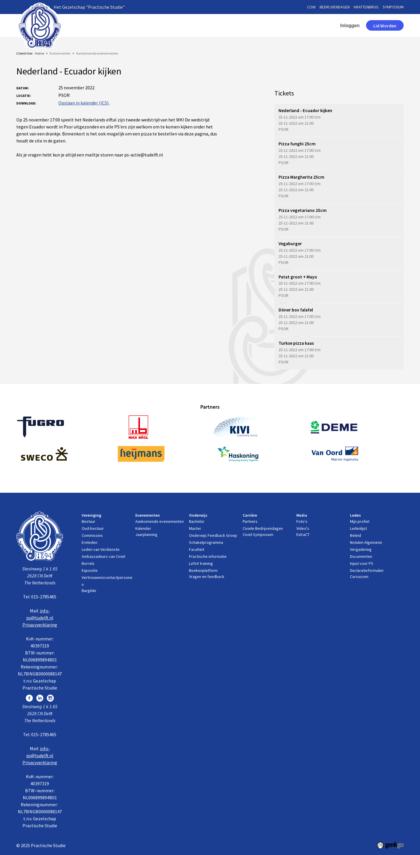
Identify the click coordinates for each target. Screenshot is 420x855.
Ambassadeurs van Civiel (103, 556)
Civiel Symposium (258, 534)
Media (264, 25)
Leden (291, 25)
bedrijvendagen (335, 7)
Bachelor (196, 521)
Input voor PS (361, 563)
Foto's (301, 521)
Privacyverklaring (39, 625)
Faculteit (196, 549)
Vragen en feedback (206, 576)
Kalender (143, 528)
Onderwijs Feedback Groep (213, 535)
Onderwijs (202, 25)
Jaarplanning (146, 534)
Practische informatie (208, 556)
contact (320, 25)
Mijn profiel (359, 521)
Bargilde (89, 590)
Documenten (361, 556)
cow (311, 7)
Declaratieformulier (367, 570)
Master (195, 528)
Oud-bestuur (93, 528)
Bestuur (88, 521)
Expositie (90, 570)
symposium (393, 7)
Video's (302, 528)
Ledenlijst (358, 528)
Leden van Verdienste (101, 549)
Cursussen (359, 576)
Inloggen (350, 25)
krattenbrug (366, 7)
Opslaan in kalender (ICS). (83, 103)
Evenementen (163, 25)
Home (96, 25)
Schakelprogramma (206, 542)
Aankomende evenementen (97, 53)
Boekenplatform (203, 570)
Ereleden (89, 542)
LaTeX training (201, 563)
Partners (250, 521)
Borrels (88, 563)
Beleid (355, 535)
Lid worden (384, 26)
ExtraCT (302, 534)
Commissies (92, 535)
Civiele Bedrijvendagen (263, 528)
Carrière (235, 25)
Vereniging (123, 25)
